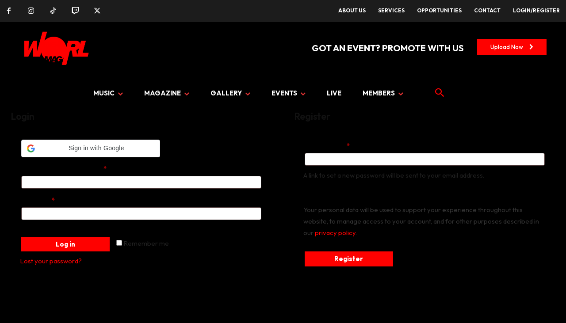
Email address (340, 145)
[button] (90, 148)
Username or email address (77, 168)
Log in (65, 244)
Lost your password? (51, 261)
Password (51, 199)
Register (348, 259)
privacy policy (335, 232)
